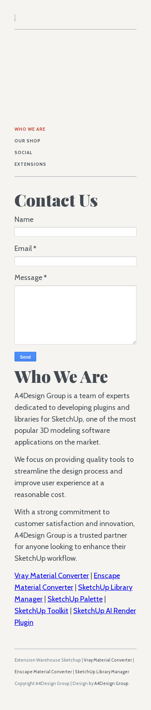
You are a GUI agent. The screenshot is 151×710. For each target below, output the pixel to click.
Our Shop (27, 141)
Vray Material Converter (51, 575)
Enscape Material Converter (43, 671)
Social (23, 152)
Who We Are (30, 129)
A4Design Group (111, 683)
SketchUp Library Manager (102, 671)
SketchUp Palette (75, 599)
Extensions (30, 164)
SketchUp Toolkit (41, 610)
